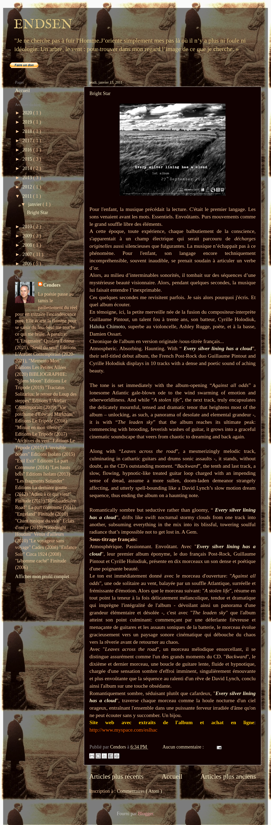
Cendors (52, 285)
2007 (27, 254)
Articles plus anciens (228, 776)
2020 (27, 112)
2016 (27, 149)
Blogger (145, 813)
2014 (27, 168)
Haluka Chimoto (107, 326)
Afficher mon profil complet (42, 576)
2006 (27, 263)
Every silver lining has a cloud (218, 348)
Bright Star (100, 93)
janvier (35, 204)
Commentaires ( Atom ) (139, 791)
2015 (27, 159)
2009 (27, 235)
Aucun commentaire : (183, 747)
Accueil (172, 776)
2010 (27, 226)
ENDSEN (43, 24)
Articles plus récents (116, 776)
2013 (27, 177)
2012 (27, 187)
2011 (27, 196)
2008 (27, 245)
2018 (27, 131)
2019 (27, 122)
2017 (27, 140)
